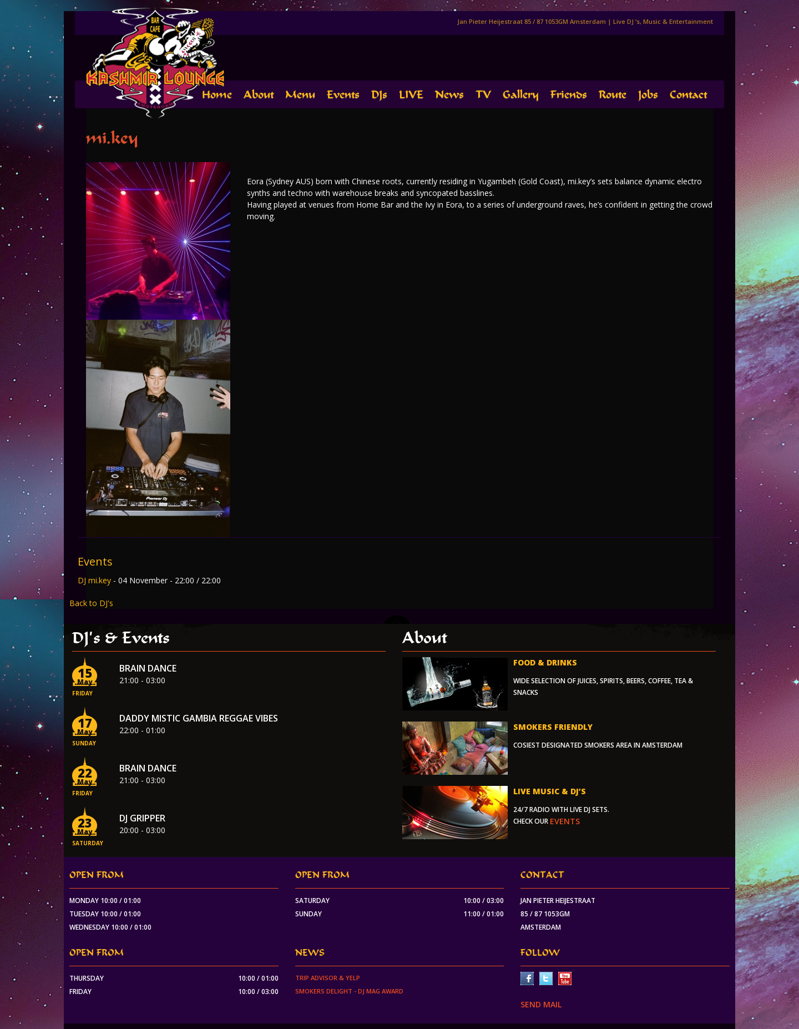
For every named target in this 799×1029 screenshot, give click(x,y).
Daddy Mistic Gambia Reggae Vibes (198, 718)
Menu (300, 94)
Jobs (648, 94)
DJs (379, 94)
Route (612, 94)
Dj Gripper (142, 818)
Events (343, 94)
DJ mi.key (95, 580)
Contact (688, 94)
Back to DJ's (91, 603)
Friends (568, 94)
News (449, 94)
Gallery (521, 94)
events (565, 821)
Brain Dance (147, 668)
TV (483, 94)
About (259, 94)
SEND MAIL (541, 1004)
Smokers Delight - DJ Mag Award (349, 991)
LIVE (411, 94)
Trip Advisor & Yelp (327, 977)
